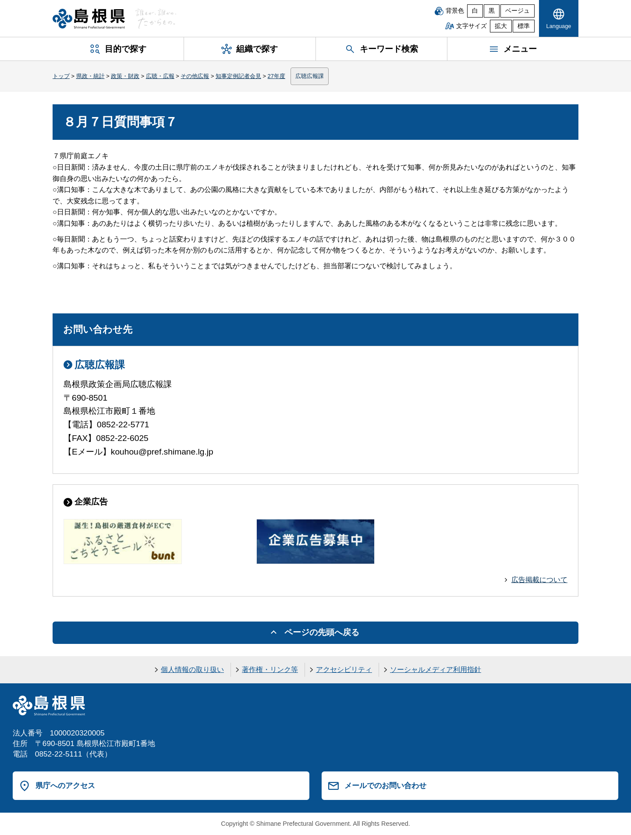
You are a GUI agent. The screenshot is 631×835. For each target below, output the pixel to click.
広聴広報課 (309, 76)
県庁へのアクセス (65, 785)
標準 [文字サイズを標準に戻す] (524, 26)
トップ (61, 76)
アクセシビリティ (344, 669)
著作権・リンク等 (270, 669)
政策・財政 (125, 76)
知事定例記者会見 (238, 76)
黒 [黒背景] (492, 10)
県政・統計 (90, 76)
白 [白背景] (475, 10)
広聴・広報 (160, 76)
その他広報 (195, 76)
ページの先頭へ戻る (321, 632)
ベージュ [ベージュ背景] (517, 10)
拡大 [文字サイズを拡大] (501, 26)
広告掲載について (539, 579)
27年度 (276, 76)
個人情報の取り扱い (192, 669)
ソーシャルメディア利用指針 (435, 669)
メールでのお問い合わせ (385, 785)
